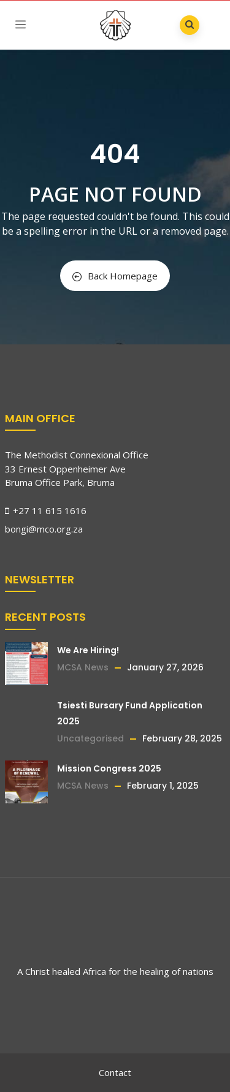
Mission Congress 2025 (109, 768)
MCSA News (83, 667)
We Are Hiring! (88, 650)
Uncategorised (90, 738)
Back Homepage (115, 276)
